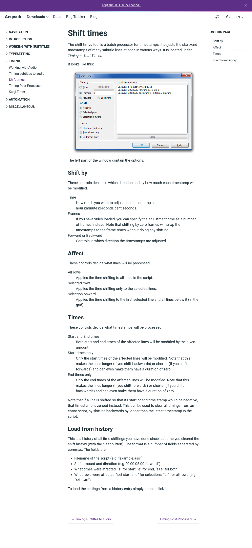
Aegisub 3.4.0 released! (121, 5)
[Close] (246, 5)
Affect (217, 47)
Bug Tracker (75, 17)
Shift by (218, 41)
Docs (57, 17)
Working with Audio (23, 67)
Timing (14, 61)
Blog (94, 17)
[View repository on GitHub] (219, 16)
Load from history (225, 60)
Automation (19, 99)
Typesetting (19, 54)
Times (217, 54)
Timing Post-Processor (25, 86)
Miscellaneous (22, 107)
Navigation (18, 32)
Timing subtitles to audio (26, 74)
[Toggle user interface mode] (228, 17)
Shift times (17, 80)
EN (240, 17)
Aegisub (13, 16)
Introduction (20, 39)
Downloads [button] (38, 17)
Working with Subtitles (29, 46)
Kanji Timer (17, 92)
